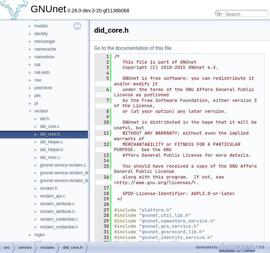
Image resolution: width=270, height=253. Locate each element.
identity (41, 33)
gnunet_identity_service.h (176, 237)
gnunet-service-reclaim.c (63, 165)
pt (36, 103)
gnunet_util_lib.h (165, 215)
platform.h (155, 210)
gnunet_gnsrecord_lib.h (172, 232)
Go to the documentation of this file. (133, 48)
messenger (44, 41)
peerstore (43, 87)
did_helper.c (51, 142)
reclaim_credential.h (59, 227)
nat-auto (42, 72)
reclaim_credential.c (59, 219)
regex (39, 234)
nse (37, 80)
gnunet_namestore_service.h (177, 221)
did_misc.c (50, 157)
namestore (44, 56)
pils (37, 95)
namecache (45, 49)
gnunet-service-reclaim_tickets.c (70, 172)
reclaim (41, 111)
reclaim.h (48, 188)
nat (37, 64)
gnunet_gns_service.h (169, 226)
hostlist (40, 26)
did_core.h (50, 134)
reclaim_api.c (52, 196)
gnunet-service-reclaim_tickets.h (70, 180)
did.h (44, 118)
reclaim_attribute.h (57, 211)
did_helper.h (51, 149)
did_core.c (49, 126)
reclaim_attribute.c (57, 203)
